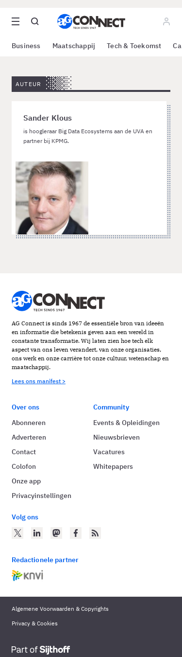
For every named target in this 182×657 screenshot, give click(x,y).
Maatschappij (74, 45)
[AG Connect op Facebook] (76, 533)
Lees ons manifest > (39, 381)
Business (26, 45)
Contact (24, 451)
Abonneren (29, 422)
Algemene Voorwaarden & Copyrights (60, 608)
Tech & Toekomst (134, 45)
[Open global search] (35, 21)
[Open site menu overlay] (15, 21)
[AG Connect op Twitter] (17, 533)
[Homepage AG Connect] (91, 21)
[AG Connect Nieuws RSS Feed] (95, 533)
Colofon (24, 466)
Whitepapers (113, 466)
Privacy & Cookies (35, 623)
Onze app (26, 481)
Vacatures (109, 451)
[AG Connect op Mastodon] (56, 533)
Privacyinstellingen (41, 495)
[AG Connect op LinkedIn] (37, 533)
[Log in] (166, 21)
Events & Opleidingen (126, 422)
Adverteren (29, 437)
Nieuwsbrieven (116, 437)
